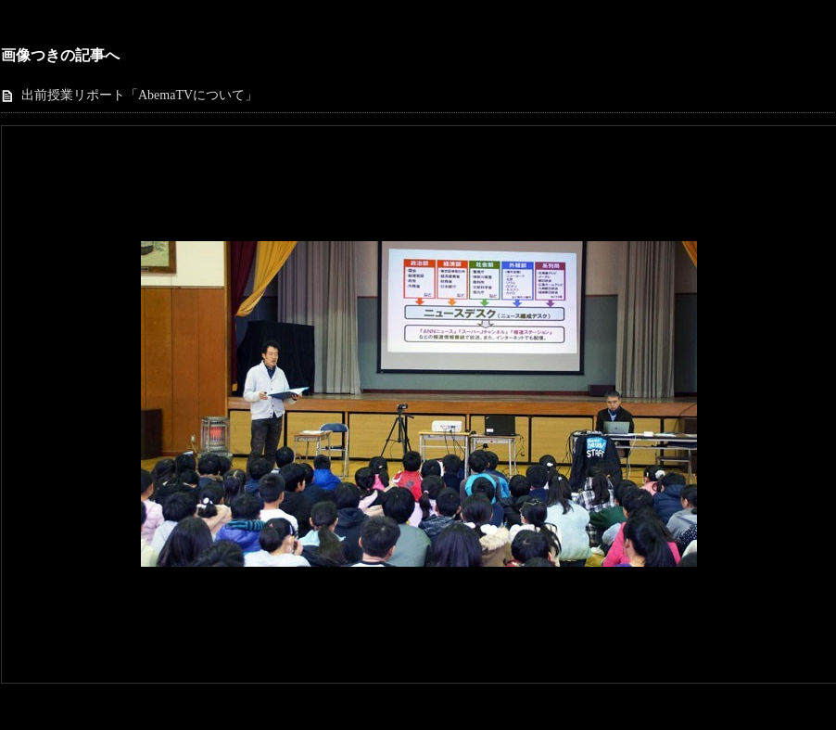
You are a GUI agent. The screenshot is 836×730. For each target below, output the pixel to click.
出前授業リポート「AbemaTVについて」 (139, 95)
